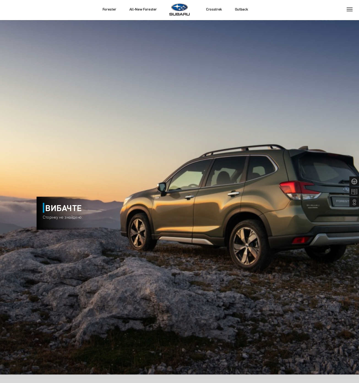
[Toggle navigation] (349, 9)
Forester (109, 9)
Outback (241, 9)
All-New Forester (143, 9)
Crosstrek (214, 9)
